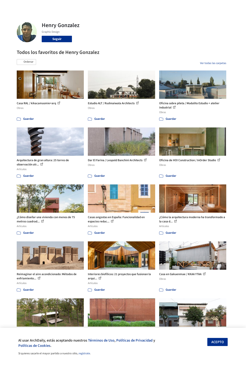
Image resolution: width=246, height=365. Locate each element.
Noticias (151, 5)
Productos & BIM (130, 5)
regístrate (84, 353)
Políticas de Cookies (34, 345)
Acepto (217, 342)
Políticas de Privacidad (134, 340)
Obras (95, 5)
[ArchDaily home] (12, 6)
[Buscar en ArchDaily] (58, 5)
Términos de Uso (101, 340)
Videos (164, 5)
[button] (26, 62)
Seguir (56, 39)
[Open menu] (233, 5)
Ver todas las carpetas (213, 63)
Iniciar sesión (187, 5)
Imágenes (109, 5)
